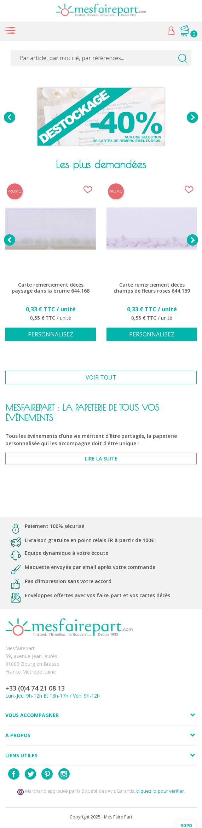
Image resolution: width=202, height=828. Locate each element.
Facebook (13, 774)
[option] (101, 117)
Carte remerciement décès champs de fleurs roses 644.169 (152, 288)
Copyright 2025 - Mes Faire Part (101, 817)
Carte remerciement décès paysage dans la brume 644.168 (51, 288)
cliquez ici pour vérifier (160, 791)
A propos (17, 735)
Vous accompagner (32, 715)
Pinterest (47, 774)
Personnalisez (50, 334)
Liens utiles (21, 755)
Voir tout (101, 377)
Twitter (30, 774)
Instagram (64, 774)
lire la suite (101, 458)
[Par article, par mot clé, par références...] (101, 58)
